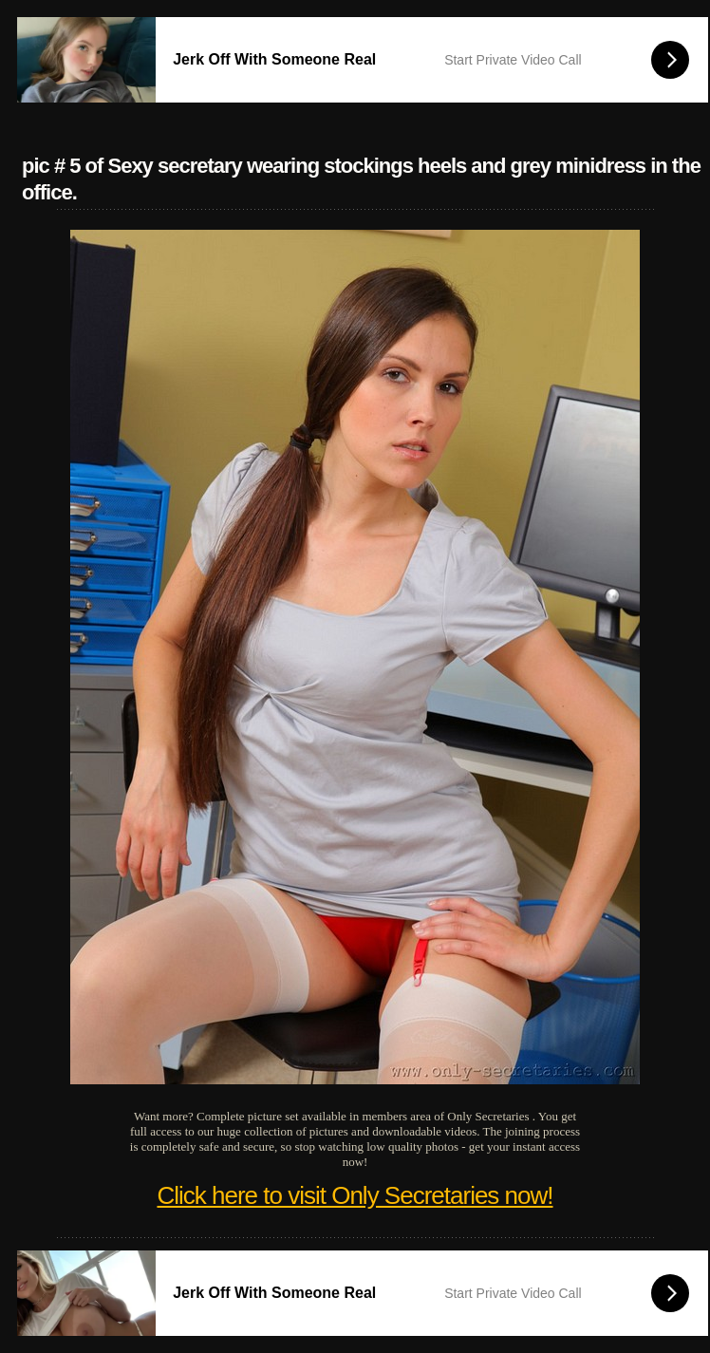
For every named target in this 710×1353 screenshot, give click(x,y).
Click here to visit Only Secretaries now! (354, 1195)
